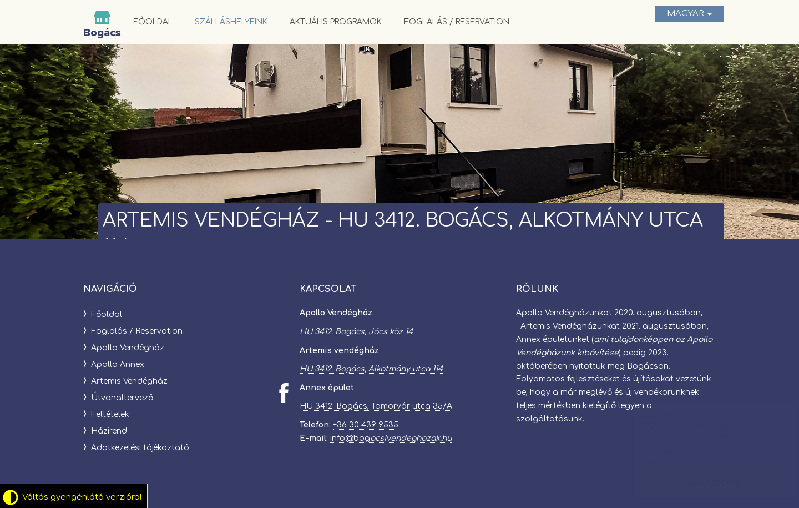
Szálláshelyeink (231, 22)
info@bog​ (391, 438)
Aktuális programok (336, 22)
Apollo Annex (117, 364)
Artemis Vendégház (129, 381)
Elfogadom (705, 482)
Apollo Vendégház (127, 348)
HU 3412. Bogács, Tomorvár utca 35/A (376, 406)
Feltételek (110, 414)
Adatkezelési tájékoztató (140, 448)
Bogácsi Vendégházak (102, 22)
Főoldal (153, 22)
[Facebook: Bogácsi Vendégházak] (283, 392)
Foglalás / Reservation (456, 22)
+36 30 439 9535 (365, 425)
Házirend (109, 431)
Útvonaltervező (122, 398)
